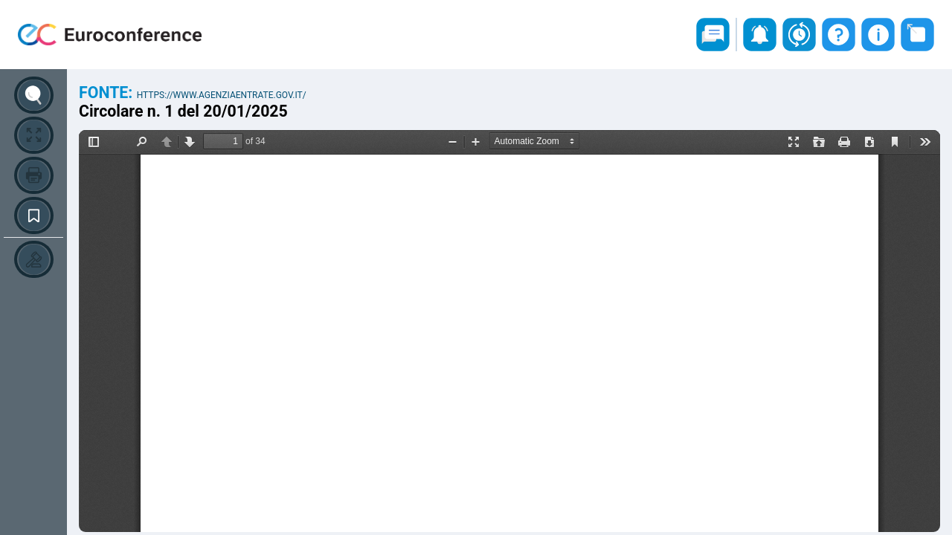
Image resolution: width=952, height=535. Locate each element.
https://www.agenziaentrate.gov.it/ (221, 95)
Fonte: (108, 92)
